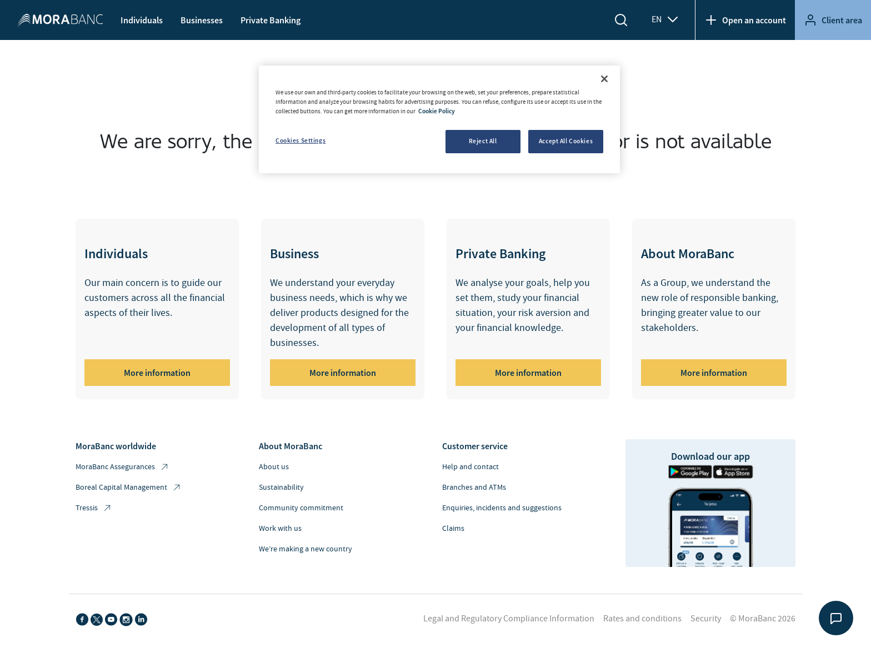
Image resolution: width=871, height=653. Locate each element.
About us (274, 467)
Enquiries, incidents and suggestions (502, 508)
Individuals (142, 20)
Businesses (202, 20)
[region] (439, 119)
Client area (833, 20)
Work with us (280, 529)
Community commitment (301, 508)
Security (705, 618)
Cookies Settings (301, 140)
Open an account (745, 20)
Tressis (94, 508)
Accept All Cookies (566, 141)
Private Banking (271, 20)
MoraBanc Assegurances (122, 467)
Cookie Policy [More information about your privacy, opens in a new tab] (436, 111)
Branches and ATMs (474, 488)
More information (157, 372)
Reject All (483, 141)
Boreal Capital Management (129, 488)
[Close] (604, 79)
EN (665, 19)
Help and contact (470, 467)
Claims (453, 529)
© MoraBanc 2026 (762, 618)
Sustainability (281, 488)
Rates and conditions (642, 618)
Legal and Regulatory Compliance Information (508, 618)
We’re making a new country (305, 549)
